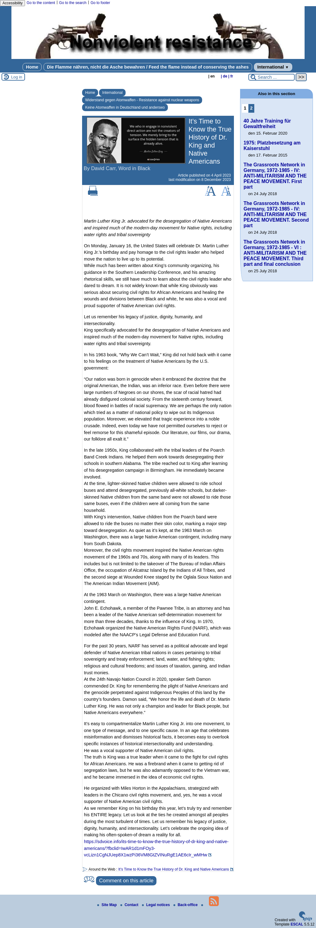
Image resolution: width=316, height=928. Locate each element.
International (273, 67)
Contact (129, 905)
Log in (16, 77)
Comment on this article (126, 881)
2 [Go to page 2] (251, 108)
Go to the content (41, 3)
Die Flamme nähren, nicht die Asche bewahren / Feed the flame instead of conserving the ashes (148, 67)
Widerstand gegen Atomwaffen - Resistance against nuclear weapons (142, 100)
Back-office (186, 905)
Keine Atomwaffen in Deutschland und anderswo (125, 107)
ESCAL (297, 924)
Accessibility (12, 3)
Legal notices (156, 905)
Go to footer (100, 3)
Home (32, 67)
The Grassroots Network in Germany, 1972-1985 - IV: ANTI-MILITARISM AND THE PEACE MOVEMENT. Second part (276, 214)
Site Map (107, 905)
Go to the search (73, 3)
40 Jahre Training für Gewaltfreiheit (267, 123)
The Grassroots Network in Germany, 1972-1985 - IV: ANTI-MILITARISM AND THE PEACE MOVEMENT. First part (274, 176)
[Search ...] (271, 77)
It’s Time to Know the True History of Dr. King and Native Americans (173, 869)
